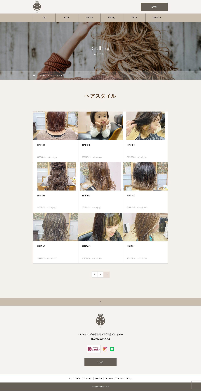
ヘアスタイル (52, 157)
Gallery (111, 17)
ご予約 (100, 362)
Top (44, 17)
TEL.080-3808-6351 (100, 339)
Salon (67, 17)
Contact (119, 379)
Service (89, 17)
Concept (88, 379)
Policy (129, 379)
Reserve (157, 17)
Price (134, 17)
